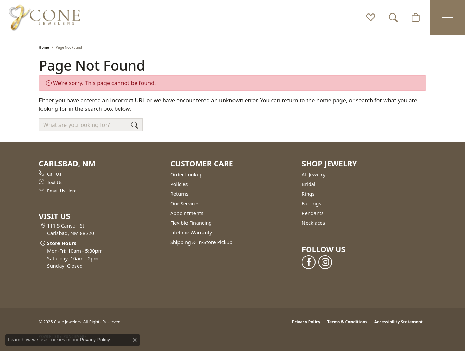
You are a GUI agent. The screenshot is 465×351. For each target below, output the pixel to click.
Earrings (311, 203)
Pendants (313, 213)
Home (44, 47)
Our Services (185, 203)
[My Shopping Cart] (415, 17)
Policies (179, 184)
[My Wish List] (371, 17)
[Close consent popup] (135, 340)
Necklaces (313, 223)
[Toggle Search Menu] (393, 17)
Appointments (186, 213)
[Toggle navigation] (447, 17)
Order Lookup (186, 174)
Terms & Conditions (347, 322)
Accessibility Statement (398, 322)
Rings (308, 194)
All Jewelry (314, 174)
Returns (179, 194)
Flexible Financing (191, 223)
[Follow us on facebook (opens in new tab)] (309, 262)
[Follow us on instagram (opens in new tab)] (325, 262)
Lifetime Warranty (191, 232)
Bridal (309, 184)
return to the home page (314, 100)
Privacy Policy (306, 322)
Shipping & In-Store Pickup (201, 242)
